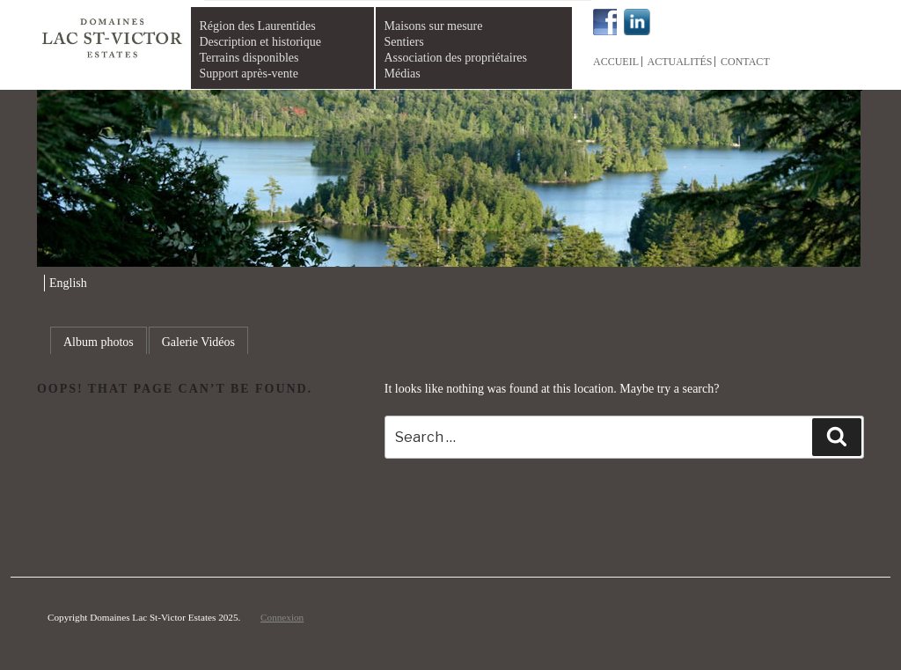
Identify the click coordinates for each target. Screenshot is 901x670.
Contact (745, 61)
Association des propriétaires (456, 57)
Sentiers (404, 41)
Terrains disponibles (249, 57)
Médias (403, 73)
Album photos (98, 342)
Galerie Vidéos (198, 342)
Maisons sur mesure (434, 26)
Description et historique (260, 41)
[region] (449, 179)
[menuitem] (65, 283)
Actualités (680, 61)
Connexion (282, 617)
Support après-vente (249, 73)
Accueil (616, 61)
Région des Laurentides (258, 26)
